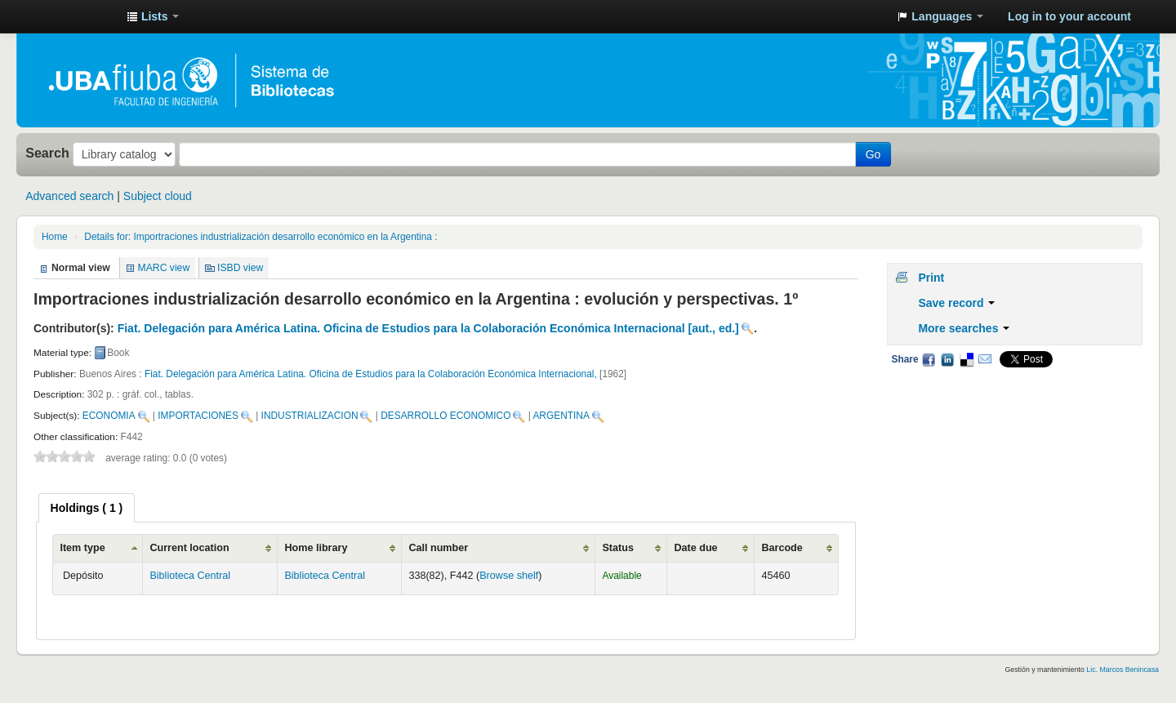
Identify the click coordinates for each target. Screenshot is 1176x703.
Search (47, 152)
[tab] (87, 508)
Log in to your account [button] (1069, 16)
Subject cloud (157, 195)
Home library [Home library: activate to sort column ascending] (315, 548)
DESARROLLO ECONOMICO (445, 415)
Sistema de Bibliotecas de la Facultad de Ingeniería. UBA (73, 16)
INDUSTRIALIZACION (310, 415)
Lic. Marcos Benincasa (1122, 669)
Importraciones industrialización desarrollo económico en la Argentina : (260, 236)
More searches (963, 328)
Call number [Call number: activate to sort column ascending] (438, 548)
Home (55, 236)
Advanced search (69, 195)
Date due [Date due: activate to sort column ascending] (695, 548)
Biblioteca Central (189, 575)
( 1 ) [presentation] (87, 507)
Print (931, 277)
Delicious (966, 359)
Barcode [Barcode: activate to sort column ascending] (781, 548)
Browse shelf (508, 575)
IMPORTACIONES (198, 415)
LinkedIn (947, 359)
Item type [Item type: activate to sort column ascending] (82, 548)
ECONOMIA (109, 415)
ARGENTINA (560, 415)
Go (873, 154)
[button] (152, 16)
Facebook (928, 359)
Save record (956, 302)
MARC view (164, 268)
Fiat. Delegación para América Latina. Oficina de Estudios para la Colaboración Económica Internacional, (372, 374)
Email (985, 359)
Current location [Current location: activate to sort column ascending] (189, 548)
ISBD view (240, 268)
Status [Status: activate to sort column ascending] (618, 548)
